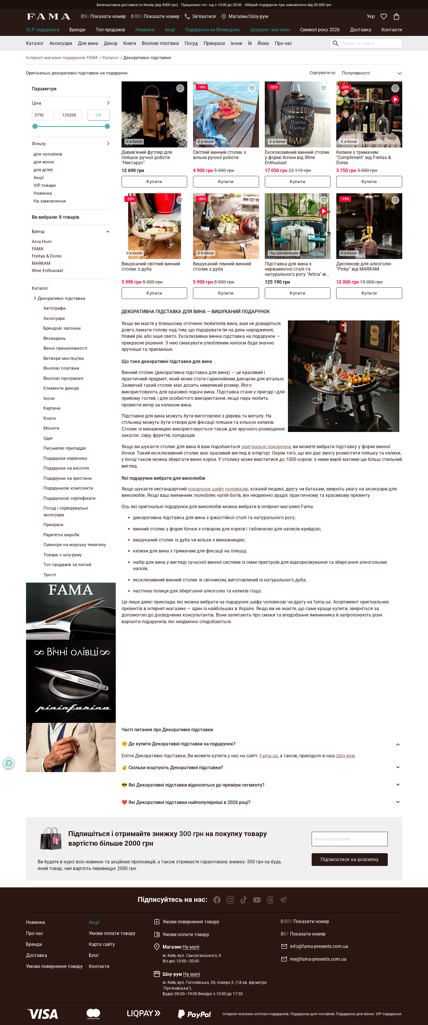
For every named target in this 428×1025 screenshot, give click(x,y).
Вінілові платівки (160, 43)
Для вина (88, 43)
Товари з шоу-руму (62, 554)
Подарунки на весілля (66, 468)
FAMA (37, 248)
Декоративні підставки (61, 298)
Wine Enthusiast (47, 270)
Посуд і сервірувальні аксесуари (65, 511)
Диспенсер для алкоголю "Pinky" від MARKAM (363, 266)
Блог (94, 955)
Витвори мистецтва (63, 358)
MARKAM (41, 263)
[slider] (35, 126)
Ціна (71, 103)
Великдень (54, 338)
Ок (99, 115)
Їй (250, 43)
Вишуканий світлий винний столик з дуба (151, 266)
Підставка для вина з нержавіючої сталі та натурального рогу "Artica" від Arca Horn (297, 269)
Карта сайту (102, 944)
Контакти (391, 29)
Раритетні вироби (61, 534)
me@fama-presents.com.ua (313, 959)
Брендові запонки (62, 328)
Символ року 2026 (320, 29)
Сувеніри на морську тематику (74, 544)
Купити (154, 181)
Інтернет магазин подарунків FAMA (62, 57)
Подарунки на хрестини (67, 478)
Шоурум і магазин (270, 29)
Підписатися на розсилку (350, 859)
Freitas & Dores (47, 256)
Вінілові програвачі (63, 378)
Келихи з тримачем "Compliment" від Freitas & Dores (363, 157)
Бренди (77, 29)
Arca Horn (42, 241)
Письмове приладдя (64, 448)
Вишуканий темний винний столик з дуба (222, 266)
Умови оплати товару (112, 933)
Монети (51, 428)
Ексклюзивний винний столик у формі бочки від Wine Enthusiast (297, 157)
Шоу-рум (345, 755)
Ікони (236, 43)
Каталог (35, 43)
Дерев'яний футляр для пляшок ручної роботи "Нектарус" (147, 157)
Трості (49, 574)
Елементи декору (61, 388)
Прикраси (214, 43)
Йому (263, 43)
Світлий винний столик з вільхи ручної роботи (219, 154)
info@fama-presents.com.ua (314, 946)
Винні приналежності (65, 348)
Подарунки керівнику (65, 458)
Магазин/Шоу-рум (244, 16)
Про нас (283, 43)
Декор (110, 43)
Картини (51, 408)
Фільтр (71, 143)
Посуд (191, 43)
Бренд (72, 231)
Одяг (48, 438)
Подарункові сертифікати (69, 498)
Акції (170, 29)
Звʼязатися (200, 16)
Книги (129, 43)
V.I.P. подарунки (42, 29)
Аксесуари (60, 43)
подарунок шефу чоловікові (218, 489)
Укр (371, 16)
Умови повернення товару (54, 966)
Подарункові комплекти (68, 488)
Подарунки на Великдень (212, 29)
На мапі (191, 947)
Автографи (54, 308)
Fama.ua (269, 755)
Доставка (360, 29)
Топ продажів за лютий (67, 564)
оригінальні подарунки (266, 446)
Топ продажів (110, 29)
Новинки (144, 29)
